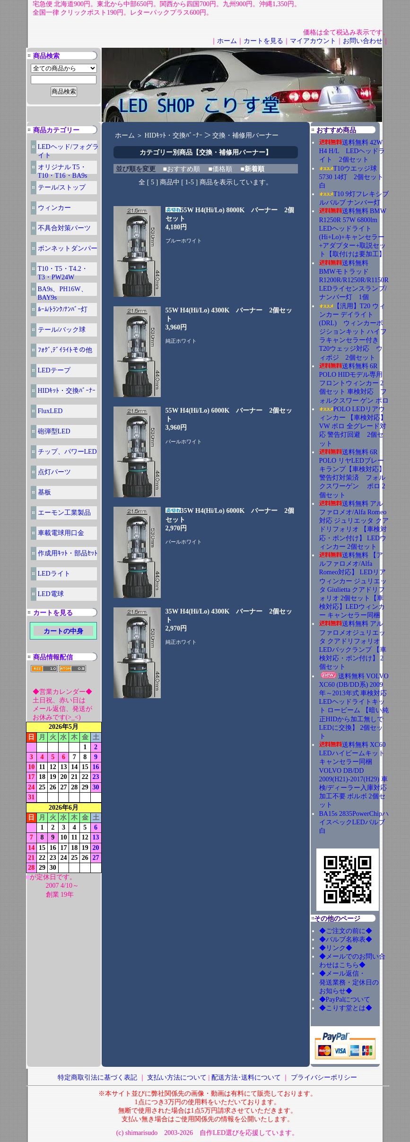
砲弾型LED (54, 431)
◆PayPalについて (345, 999)
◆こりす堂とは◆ (345, 1008)
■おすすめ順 (181, 169)
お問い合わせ (363, 40)
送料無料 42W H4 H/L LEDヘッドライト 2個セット (352, 151)
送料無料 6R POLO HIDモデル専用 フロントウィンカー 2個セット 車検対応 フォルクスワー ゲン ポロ (354, 383)
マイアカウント (313, 40)
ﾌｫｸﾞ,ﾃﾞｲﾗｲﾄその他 (65, 350)
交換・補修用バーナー (245, 135)
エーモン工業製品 (64, 512)
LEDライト (54, 573)
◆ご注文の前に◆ (345, 930)
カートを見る (263, 40)
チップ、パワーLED (67, 451)
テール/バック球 (62, 329)
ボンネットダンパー (67, 248)
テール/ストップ (62, 187)
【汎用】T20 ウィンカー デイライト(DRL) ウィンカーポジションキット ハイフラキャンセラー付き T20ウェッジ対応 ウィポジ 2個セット (353, 332)
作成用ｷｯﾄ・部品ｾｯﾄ (67, 553)
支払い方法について (177, 1077)
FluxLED (50, 411)
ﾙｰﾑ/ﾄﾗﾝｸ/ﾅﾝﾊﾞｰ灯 (63, 309)
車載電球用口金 (61, 532)
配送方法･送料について (246, 1077)
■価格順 (220, 169)
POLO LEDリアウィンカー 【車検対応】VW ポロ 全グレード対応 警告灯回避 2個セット (353, 426)
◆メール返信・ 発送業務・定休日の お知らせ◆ (359, 982)
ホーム (227, 40)
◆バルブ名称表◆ (345, 939)
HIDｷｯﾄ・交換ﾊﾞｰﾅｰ (67, 390)
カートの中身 (63, 631)
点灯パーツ (54, 472)
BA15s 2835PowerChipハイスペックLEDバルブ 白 (354, 822)
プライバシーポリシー (324, 1077)
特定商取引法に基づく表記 (97, 1077)
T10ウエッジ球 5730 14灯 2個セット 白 (355, 177)
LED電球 (51, 593)
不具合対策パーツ (64, 228)
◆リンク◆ (335, 948)
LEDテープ (54, 370)
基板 (44, 492)
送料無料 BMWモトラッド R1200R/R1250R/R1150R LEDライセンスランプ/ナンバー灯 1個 (354, 280)
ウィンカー (54, 207)
